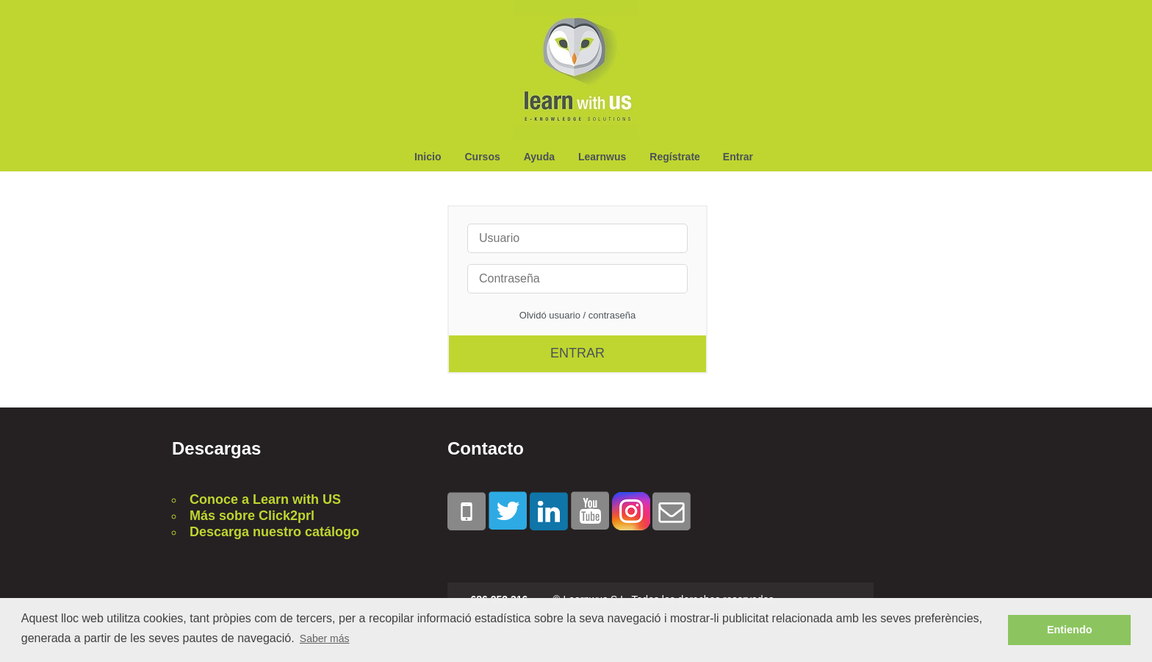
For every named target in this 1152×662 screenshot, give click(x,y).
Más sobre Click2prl (252, 515)
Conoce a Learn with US (265, 499)
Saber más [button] (325, 638)
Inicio (428, 157)
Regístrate (674, 157)
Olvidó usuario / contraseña (577, 315)
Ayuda (539, 157)
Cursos (482, 157)
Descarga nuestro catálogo (274, 531)
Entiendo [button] (1069, 630)
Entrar (738, 157)
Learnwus (602, 157)
